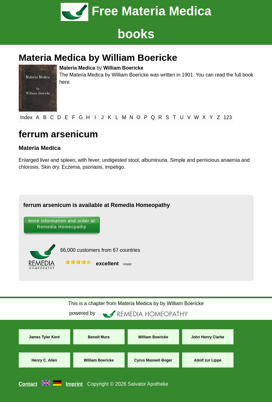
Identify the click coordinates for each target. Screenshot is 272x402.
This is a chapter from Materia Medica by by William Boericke (136, 303)
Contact (28, 384)
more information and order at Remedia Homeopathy (61, 223)
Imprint (74, 384)
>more (126, 264)
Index (26, 117)
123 (227, 117)
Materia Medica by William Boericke (98, 57)
